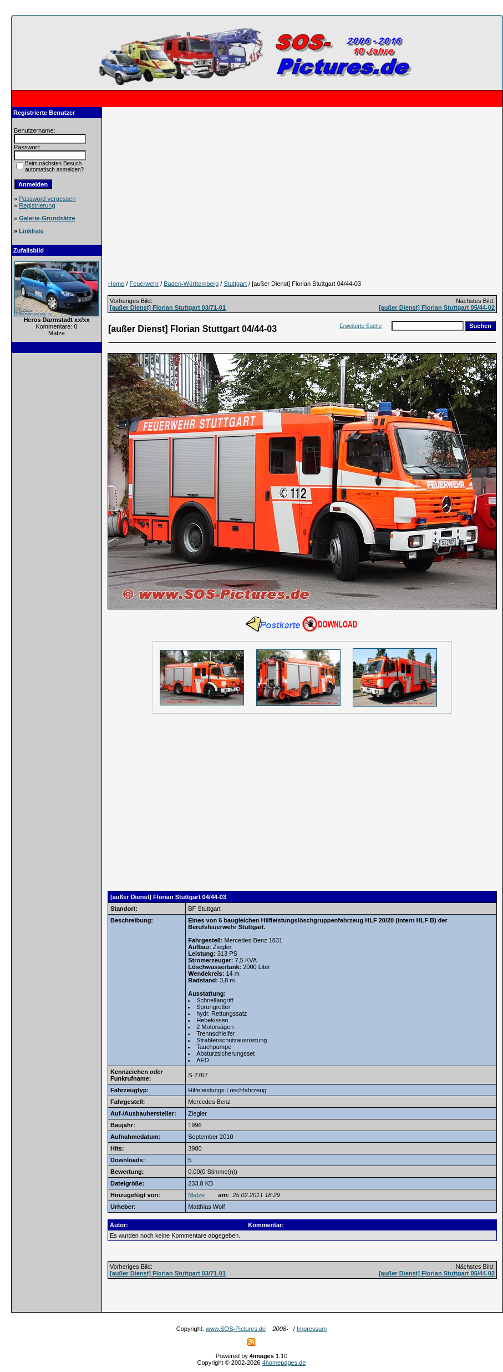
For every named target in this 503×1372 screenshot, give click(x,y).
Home (116, 283)
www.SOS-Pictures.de (236, 1328)
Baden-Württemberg (191, 283)
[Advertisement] (56, 526)
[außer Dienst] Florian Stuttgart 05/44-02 (437, 307)
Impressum (312, 1328)
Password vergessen (47, 198)
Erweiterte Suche (360, 326)
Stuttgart (235, 283)
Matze (196, 1195)
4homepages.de (284, 1362)
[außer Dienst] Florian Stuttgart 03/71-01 (168, 307)
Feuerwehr (144, 283)
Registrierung (37, 205)
